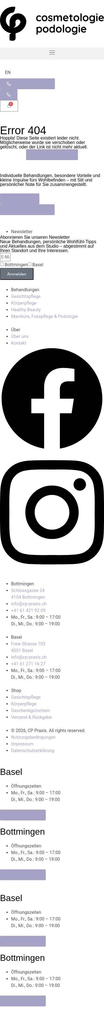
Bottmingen (16, 265)
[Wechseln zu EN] (8, 72)
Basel (37, 265)
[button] (52, 54)
